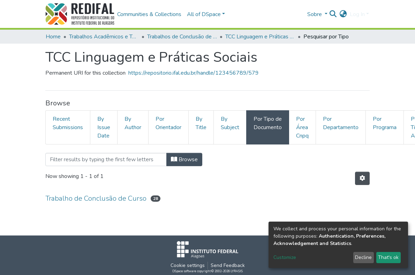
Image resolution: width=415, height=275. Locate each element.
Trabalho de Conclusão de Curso (95, 198)
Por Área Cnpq (302, 127)
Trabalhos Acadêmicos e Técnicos (104, 36)
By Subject (230, 123)
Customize (284, 257)
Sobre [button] (315, 14)
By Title (201, 123)
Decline (363, 257)
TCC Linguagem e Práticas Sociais (260, 36)
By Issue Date (103, 127)
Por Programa (385, 123)
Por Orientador (168, 123)
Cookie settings (188, 265)
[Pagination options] (362, 178)
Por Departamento (341, 123)
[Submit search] (333, 14)
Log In (357, 14)
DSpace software (184, 271)
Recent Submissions (68, 123)
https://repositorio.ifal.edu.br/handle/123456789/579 (193, 73)
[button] (343, 14)
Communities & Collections (149, 14)
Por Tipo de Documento (268, 123)
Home (53, 36)
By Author (132, 123)
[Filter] (106, 159)
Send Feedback (228, 265)
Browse (184, 159)
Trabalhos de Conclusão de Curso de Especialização (182, 36)
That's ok (388, 257)
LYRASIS (237, 271)
